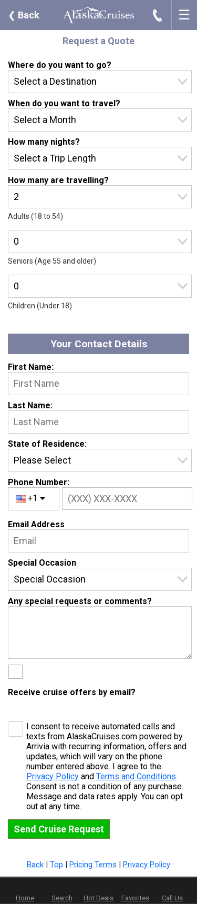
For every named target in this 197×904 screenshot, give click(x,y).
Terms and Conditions (136, 776)
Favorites (135, 891)
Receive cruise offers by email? (72, 692)
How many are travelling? (58, 180)
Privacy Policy (52, 776)
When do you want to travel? (64, 103)
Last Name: (30, 405)
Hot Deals (98, 898)
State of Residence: (47, 444)
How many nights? (44, 142)
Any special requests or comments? (80, 601)
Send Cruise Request (59, 829)
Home (25, 898)
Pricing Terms (93, 864)
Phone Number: (38, 482)
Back (23, 15)
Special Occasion (42, 563)
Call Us (172, 898)
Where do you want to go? (59, 65)
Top (56, 864)
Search (61, 898)
